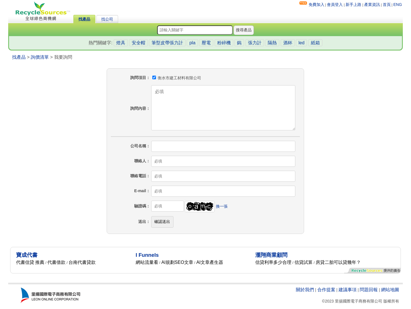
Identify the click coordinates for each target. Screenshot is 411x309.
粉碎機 (224, 42)
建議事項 (348, 289)
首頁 (387, 4)
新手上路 (353, 4)
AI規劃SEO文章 (177, 262)
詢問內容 (138, 108)
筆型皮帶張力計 (167, 42)
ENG (398, 4)
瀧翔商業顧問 (271, 255)
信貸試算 (303, 262)
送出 (142, 221)
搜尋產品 (244, 30)
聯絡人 (140, 161)
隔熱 (272, 42)
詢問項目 (138, 77)
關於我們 (305, 289)
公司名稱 (138, 146)
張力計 (254, 42)
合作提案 (326, 289)
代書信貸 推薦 (30, 262)
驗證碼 (140, 206)
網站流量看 (147, 262)
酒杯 (287, 42)
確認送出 (162, 221)
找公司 (107, 19)
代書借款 (56, 262)
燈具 (120, 42)
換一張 (222, 206)
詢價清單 (40, 57)
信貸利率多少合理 (273, 262)
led (301, 42)
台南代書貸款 (82, 262)
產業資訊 (372, 4)
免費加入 (316, 4)
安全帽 (138, 42)
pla (192, 42)
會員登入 (335, 4)
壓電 (206, 42)
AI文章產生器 (209, 262)
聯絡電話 (138, 176)
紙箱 (315, 42)
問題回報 (369, 289)
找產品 (84, 19)
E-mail (140, 191)
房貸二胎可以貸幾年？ (338, 262)
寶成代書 (27, 255)
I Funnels (147, 255)
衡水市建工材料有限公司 (176, 78)
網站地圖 (390, 289)
